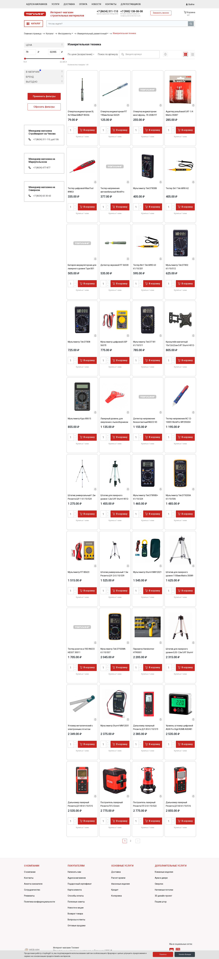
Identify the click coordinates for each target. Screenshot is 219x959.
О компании (29, 872)
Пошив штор (161, 902)
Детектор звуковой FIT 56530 (114, 265)
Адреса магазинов (36, 4)
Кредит (114, 890)
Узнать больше (185, 954)
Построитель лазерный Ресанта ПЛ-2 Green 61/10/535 (111, 806)
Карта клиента (75, 890)
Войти (190, 4)
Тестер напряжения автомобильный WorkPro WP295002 (112, 191)
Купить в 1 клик (82, 137)
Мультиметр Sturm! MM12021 (147, 572)
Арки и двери (161, 878)
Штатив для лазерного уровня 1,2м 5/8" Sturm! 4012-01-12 (114, 498)
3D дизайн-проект (163, 896)
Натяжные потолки (164, 890)
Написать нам (74, 872)
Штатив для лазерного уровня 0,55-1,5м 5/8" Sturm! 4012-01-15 (179, 652)
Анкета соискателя (33, 884)
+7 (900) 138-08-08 (131, 11)
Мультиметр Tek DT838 (79, 342)
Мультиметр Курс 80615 (79, 418)
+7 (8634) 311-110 (107, 11)
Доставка (69, 4)
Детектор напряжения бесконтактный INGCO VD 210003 (145, 422)
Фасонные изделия (120, 884)
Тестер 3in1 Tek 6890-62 (177, 188)
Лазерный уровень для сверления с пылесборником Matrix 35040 (114, 422)
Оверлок (159, 884)
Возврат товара (75, 913)
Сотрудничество (32, 890)
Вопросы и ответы (76, 919)
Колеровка (116, 896)
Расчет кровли (118, 878)
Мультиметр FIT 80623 (78, 572)
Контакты (110, 4)
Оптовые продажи (76, 925)
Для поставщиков (131, 4)
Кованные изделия (164, 872)
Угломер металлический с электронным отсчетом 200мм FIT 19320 (80, 729)
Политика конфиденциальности (39, 902)
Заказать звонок (161, 13)
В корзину (87, 129)
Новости (96, 4)
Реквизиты (29, 896)
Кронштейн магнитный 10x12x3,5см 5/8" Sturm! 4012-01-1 (180, 345)
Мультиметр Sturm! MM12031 (114, 725)
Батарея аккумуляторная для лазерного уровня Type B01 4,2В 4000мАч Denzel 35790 (82, 268)
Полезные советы (76, 902)
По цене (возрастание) (81, 54)
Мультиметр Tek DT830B (145, 188)
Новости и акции (76, 908)
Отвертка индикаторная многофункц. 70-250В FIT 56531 (145, 115)
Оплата (83, 4)
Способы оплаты (76, 896)
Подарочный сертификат (80, 884)
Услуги (55, 4)
